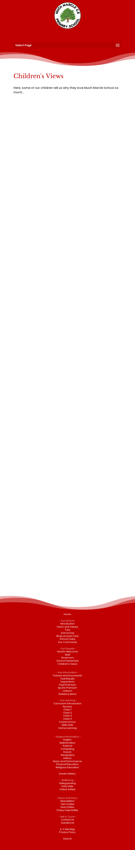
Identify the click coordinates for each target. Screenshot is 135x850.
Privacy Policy (67, 832)
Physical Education (67, 764)
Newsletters (67, 801)
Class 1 (67, 709)
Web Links (67, 724)
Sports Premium (67, 687)
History (67, 758)
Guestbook (67, 822)
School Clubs (67, 639)
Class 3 (67, 715)
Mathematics (67, 742)
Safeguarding (67, 783)
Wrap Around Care (67, 636)
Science (67, 745)
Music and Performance (67, 761)
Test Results (67, 678)
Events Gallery (67, 773)
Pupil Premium (67, 684)
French (67, 752)
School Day (67, 632)
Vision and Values (67, 626)
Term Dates (67, 804)
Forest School (67, 721)
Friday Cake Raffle (67, 810)
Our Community (67, 642)
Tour (67, 629)
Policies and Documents (67, 675)
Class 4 (67, 718)
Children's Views (67, 663)
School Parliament (67, 660)
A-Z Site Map (67, 829)
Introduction (67, 623)
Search (67, 838)
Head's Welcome (67, 651)
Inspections (67, 681)
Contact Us (67, 819)
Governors (67, 657)
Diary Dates (67, 807)
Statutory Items (67, 694)
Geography (67, 755)
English (67, 739)
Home (67, 614)
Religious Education (67, 767)
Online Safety (67, 789)
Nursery (67, 706)
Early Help (67, 786)
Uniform (67, 690)
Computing (67, 748)
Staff (67, 654)
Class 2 (67, 712)
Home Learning (67, 728)
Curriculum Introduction (67, 703)
